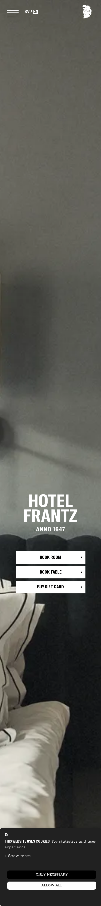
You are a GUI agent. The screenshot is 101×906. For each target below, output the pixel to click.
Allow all (51, 885)
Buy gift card (50, 587)
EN (35, 12)
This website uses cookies (27, 841)
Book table (51, 572)
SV (26, 12)
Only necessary (52, 874)
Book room (50, 557)
